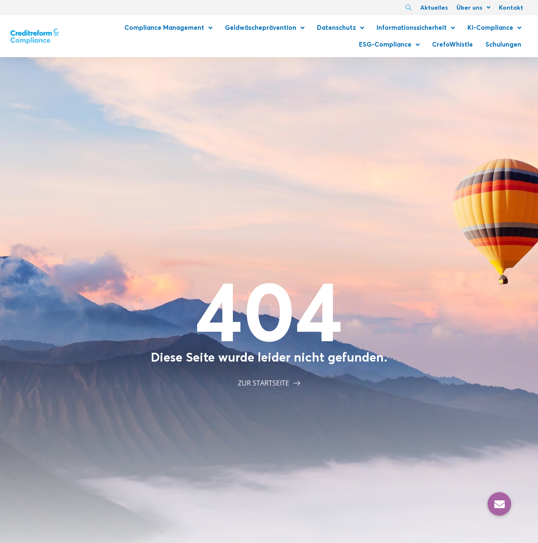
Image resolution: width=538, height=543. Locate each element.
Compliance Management (168, 28)
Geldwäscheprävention (264, 28)
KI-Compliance (494, 28)
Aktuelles (434, 7)
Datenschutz (340, 28)
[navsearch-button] (408, 8)
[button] (499, 504)
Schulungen (503, 44)
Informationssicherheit (416, 28)
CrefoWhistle (452, 44)
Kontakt (511, 7)
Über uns (473, 7)
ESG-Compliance (389, 44)
